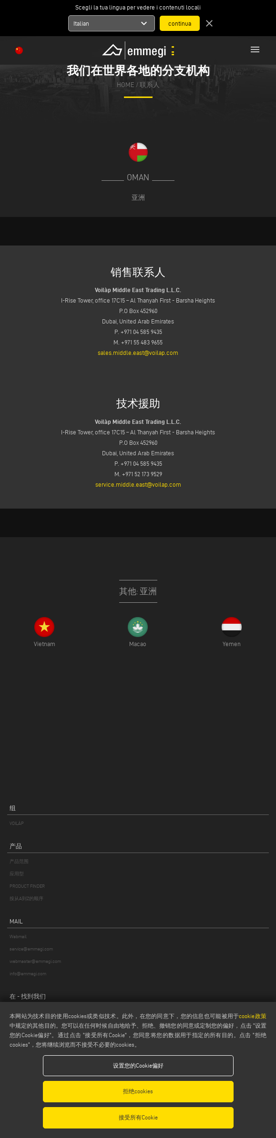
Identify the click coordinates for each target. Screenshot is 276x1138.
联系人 (150, 84)
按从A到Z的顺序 (26, 898)
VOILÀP (17, 823)
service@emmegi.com (31, 949)
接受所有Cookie (138, 1117)
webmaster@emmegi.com (35, 961)
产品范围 (19, 861)
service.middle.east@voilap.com (138, 484)
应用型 (17, 873)
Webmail (18, 936)
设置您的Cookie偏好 (138, 1065)
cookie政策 (252, 1016)
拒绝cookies (138, 1091)
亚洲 (138, 197)
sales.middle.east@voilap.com (138, 352)
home (125, 84)
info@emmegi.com (28, 973)
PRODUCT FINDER (27, 886)
